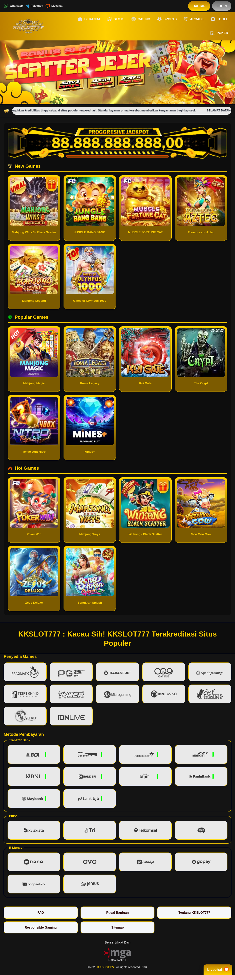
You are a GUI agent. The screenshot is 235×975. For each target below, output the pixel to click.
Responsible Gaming (41, 927)
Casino (140, 19)
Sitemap (117, 927)
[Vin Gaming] (117, 954)
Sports (167, 19)
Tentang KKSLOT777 (194, 912)
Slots (115, 19)
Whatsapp (13, 6)
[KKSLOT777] (29, 26)
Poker (219, 33)
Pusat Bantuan (117, 912)
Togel (219, 19)
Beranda (89, 19)
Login (222, 6)
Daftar (199, 6)
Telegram (34, 6)
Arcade (194, 19)
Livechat (54, 6)
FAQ (40, 912)
